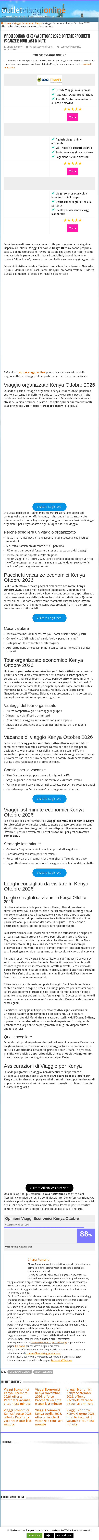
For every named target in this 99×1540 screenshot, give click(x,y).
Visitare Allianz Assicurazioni (49, 924)
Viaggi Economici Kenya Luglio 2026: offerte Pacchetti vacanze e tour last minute (49, 1154)
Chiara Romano (15, 46)
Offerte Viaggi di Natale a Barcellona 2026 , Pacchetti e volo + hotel (58, 1421)
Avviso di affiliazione (61, 1097)
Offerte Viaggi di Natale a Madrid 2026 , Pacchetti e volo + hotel (56, 1435)
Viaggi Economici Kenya (28, 23)
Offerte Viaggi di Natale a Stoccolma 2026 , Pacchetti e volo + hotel (58, 1462)
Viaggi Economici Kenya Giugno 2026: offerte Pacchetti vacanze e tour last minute (81, 1154)
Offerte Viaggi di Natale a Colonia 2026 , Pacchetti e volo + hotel (56, 1449)
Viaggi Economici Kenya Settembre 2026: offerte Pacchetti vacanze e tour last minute (80, 1133)
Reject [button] (49, 1535)
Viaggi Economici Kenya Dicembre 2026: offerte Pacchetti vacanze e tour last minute (17, 1133)
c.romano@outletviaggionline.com (42, 1090)
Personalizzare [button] (64, 1535)
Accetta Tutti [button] (34, 1535)
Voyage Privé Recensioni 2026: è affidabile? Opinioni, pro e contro (56, 1407)
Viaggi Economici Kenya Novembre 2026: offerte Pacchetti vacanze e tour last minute (48, 1133)
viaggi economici (43, 1109)
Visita (72, 117)
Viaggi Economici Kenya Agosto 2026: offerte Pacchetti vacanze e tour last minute (18, 1154)
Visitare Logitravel (49, 331)
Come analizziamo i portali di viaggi (49, 1079)
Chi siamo (20, 1082)
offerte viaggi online (20, 1109)
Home (6, 23)
